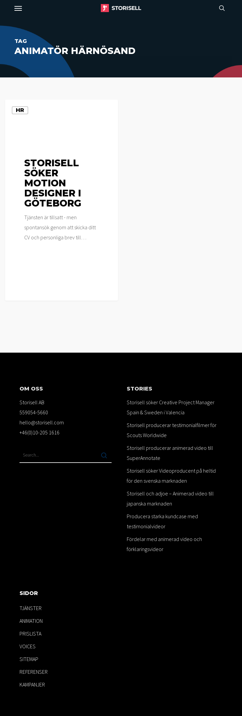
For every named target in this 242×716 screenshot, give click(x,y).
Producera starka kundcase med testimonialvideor (162, 521)
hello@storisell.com (41, 422)
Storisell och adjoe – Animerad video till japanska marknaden (170, 498)
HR (20, 110)
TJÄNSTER (30, 608)
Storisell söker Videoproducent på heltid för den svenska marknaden (171, 475)
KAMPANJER (32, 684)
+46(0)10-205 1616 (39, 432)
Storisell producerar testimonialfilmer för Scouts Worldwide (171, 430)
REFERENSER (33, 671)
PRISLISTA (30, 633)
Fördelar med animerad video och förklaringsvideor (164, 544)
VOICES (27, 646)
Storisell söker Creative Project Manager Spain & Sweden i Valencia (170, 407)
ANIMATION (31, 620)
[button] (18, 8)
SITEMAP (28, 659)
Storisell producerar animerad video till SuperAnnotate (170, 452)
